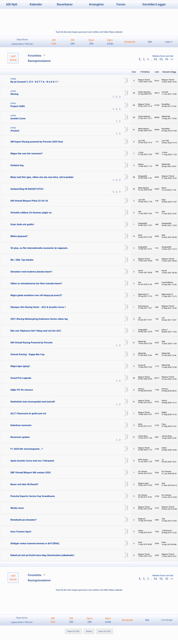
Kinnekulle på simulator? (23, 519)
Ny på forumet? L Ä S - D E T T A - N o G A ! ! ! (34, 81)
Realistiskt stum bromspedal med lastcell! (32, 401)
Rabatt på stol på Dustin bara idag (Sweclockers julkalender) (42, 555)
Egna (91, 41)
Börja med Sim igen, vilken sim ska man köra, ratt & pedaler (41, 177)
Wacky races (17, 508)
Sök (150, 41)
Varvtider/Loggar (154, 4)
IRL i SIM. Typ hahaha (21, 259)
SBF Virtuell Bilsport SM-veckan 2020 (30, 472)
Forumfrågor (167, 620)
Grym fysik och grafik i (22, 224)
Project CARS (17, 106)
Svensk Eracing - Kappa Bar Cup (27, 354)
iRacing (14, 94)
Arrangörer (96, 4)
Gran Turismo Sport (20, 531)
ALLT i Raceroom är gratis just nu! (28, 413)
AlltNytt (53, 41)
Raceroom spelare (20, 437)
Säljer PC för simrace (21, 389)
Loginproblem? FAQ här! (22, 44)
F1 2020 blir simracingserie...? (26, 448)
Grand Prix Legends (20, 378)
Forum (121, 4)
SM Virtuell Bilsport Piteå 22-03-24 (29, 200)
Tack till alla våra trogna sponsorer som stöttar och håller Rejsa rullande (89, 32)
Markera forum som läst (163, 56)
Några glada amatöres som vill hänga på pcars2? (36, 295)
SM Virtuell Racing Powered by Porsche (31, 342)
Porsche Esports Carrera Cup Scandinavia (32, 496)
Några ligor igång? (20, 366)
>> (171, 59)
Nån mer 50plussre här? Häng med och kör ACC (35, 330)
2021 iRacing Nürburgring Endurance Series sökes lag (39, 318)
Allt (72, 41)
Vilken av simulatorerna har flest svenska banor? (36, 283)
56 (166, 59)
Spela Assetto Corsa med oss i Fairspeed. (32, 460)
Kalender (36, 4)
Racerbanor (65, 4)
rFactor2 (14, 130)
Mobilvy (89, 631)
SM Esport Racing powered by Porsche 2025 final (36, 141)
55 (160, 59)
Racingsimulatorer (39, 61)
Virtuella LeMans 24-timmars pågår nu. (31, 212)
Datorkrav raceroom (20, 425)
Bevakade (129, 41)
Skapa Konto (22, 39)
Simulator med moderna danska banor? (31, 271)
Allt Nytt (11, 4)
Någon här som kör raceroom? (26, 153)
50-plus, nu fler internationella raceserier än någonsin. (39, 248)
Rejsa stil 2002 (73, 631)
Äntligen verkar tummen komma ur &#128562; (35, 543)
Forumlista (37, 55)
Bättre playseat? (19, 236)
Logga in (168, 41)
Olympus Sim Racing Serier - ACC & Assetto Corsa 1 (38, 307)
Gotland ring (17, 165)
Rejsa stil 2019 (104, 631)
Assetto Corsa (17, 118)
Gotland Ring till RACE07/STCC (27, 189)
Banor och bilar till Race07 (24, 484)
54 (155, 59)
